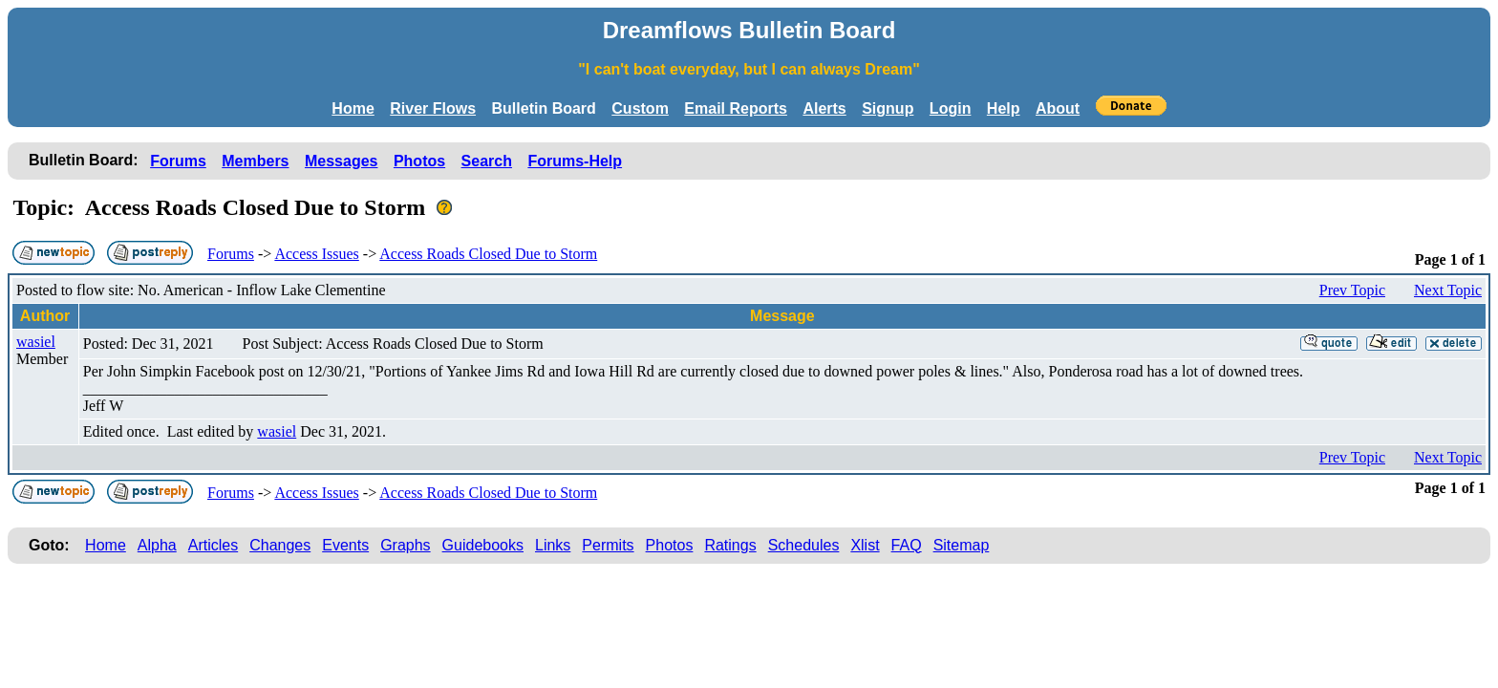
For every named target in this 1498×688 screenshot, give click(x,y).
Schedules (804, 545)
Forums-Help (574, 161)
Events (345, 545)
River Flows (433, 108)
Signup (887, 108)
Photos (419, 161)
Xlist (864, 545)
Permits (607, 545)
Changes (279, 545)
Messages (341, 161)
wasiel (35, 341)
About (1058, 108)
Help (1003, 108)
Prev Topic (1352, 290)
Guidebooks (483, 545)
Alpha (157, 545)
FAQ (906, 545)
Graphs (405, 545)
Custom (640, 108)
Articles (213, 545)
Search (486, 161)
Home (353, 108)
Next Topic (1448, 290)
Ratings (730, 545)
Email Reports (735, 108)
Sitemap (961, 545)
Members (255, 161)
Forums (178, 161)
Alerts (823, 108)
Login (951, 108)
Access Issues (316, 254)
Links (552, 545)
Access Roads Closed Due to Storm (488, 254)
